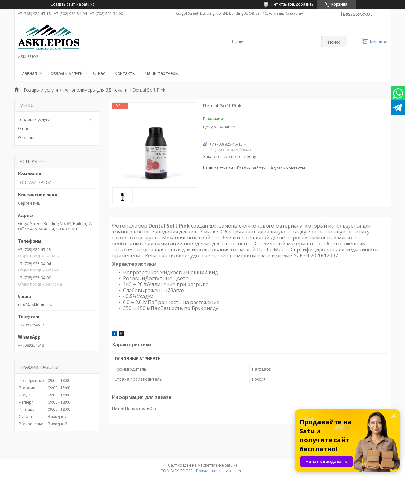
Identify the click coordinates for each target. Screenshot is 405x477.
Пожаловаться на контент (220, 471)
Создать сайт (63, 4)
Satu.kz (231, 465)
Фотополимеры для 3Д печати (95, 90)
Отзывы (26, 137)
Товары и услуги (65, 73)
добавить (304, 4)
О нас (99, 73)
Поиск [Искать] (334, 42)
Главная (28, 73)
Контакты (125, 73)
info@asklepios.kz (35, 304)
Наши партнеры (162, 73)
